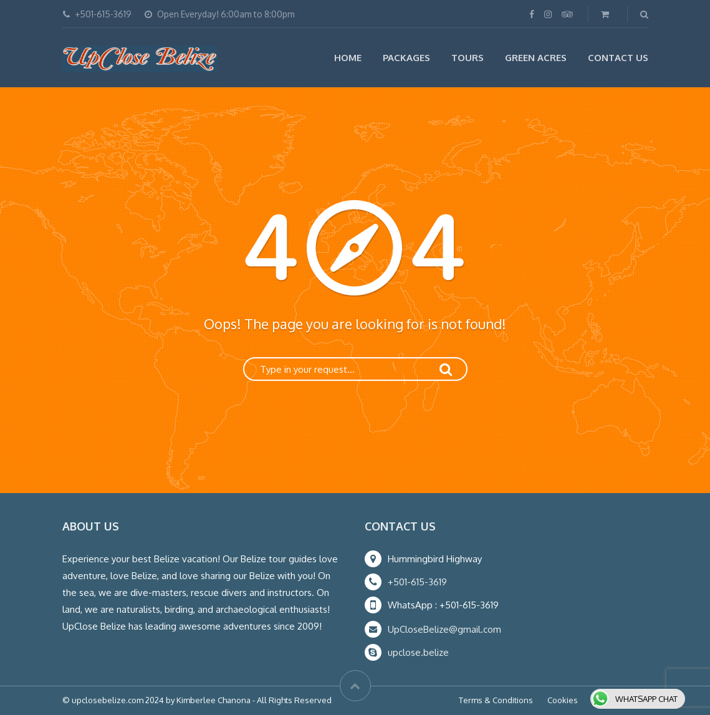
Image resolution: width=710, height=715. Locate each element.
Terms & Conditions (496, 700)
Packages (406, 58)
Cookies (562, 700)
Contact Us (618, 58)
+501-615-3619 (417, 582)
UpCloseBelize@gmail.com (444, 629)
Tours (467, 58)
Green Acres (536, 58)
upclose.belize (418, 652)
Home (348, 58)
